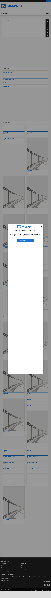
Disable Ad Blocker (25, 240)
